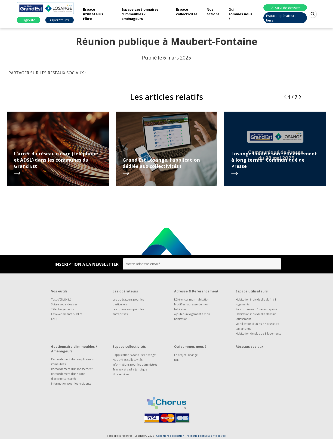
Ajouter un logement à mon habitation (192, 316)
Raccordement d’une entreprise (256, 309)
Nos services (121, 374)
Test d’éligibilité (61, 299)
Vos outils (59, 291)
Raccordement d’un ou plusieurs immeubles (72, 361)
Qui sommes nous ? (240, 14)
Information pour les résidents (71, 384)
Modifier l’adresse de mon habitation (191, 306)
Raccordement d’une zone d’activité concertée (68, 376)
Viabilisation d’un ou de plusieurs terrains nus (257, 326)
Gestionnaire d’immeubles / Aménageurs (74, 348)
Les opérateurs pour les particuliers (128, 302)
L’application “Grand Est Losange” (134, 355)
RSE (176, 360)
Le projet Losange (186, 355)
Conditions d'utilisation (170, 435)
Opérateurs (59, 20)
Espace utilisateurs (252, 291)
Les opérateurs (125, 291)
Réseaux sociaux (249, 346)
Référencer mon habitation (191, 299)
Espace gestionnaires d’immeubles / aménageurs (139, 14)
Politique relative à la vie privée (206, 435)
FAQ (54, 319)
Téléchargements (62, 309)
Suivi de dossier (285, 7)
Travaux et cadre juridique (130, 369)
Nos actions (213, 11)
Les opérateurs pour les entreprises (128, 311)
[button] (300, 97)
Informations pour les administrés (135, 365)
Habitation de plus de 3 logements (258, 334)
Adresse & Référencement (196, 291)
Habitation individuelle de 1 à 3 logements (256, 302)
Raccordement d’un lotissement (71, 369)
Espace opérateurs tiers (281, 17)
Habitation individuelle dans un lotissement (256, 316)
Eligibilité (28, 20)
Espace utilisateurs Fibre (93, 14)
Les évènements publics (66, 314)
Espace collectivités (186, 11)
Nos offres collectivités (127, 360)
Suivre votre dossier (64, 304)
